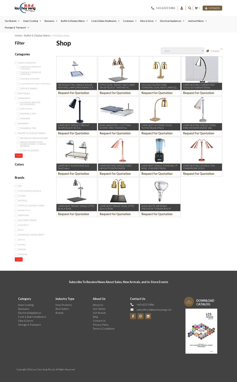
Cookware (130, 21)
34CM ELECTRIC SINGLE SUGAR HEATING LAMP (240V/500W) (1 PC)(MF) (76, 87)
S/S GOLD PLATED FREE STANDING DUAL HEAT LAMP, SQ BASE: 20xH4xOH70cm (159, 87)
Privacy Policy (100, 324)
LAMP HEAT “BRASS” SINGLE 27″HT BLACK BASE (76, 207)
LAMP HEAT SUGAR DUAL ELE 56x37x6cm (73, 167)
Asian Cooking (32, 21)
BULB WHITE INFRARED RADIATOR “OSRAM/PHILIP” (156, 207)
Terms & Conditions (104, 328)
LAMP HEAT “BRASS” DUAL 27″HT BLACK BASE (117, 207)
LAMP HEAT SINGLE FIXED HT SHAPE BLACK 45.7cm (73, 126)
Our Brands (12, 21)
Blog (95, 316)
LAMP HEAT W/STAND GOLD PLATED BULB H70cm (157, 126)
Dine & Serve (148, 21)
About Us (98, 304)
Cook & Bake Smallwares (105, 21)
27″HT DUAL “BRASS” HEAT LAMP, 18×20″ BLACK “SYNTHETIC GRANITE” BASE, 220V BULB (117, 87)
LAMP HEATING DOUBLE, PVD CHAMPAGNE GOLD (199, 167)
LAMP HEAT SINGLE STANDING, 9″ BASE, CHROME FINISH (159, 167)
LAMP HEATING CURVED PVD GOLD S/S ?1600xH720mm (199, 86)
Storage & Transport (17, 27)
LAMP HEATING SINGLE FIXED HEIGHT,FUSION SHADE (116, 167)
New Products (63, 304)
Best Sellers (62, 308)
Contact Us (99, 320)
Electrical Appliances (172, 21)
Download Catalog (205, 302)
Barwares (51, 21)
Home (18, 35)
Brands (59, 312)
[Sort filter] (182, 51)
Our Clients (99, 308)
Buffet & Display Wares (74, 21)
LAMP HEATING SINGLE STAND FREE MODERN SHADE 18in (199, 126)
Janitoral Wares (197, 21)
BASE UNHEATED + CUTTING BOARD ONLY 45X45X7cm (115, 126)
